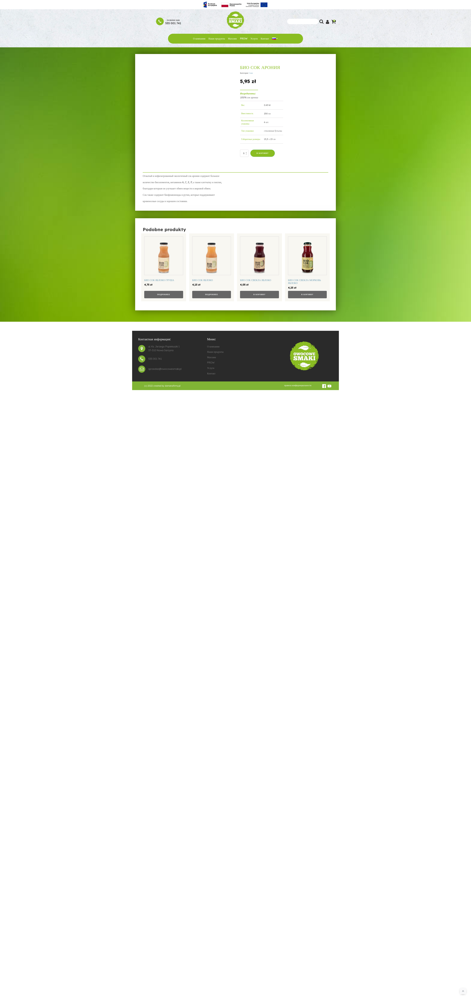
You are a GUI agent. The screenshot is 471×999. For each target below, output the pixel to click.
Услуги (254, 38)
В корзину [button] (259, 294)
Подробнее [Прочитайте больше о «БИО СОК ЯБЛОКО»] (211, 294)
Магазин (232, 38)
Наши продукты (216, 38)
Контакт (265, 38)
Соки (251, 73)
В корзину (263, 153)
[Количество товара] (244, 153)
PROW (243, 38)
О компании (199, 38)
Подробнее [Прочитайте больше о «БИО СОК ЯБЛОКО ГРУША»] (163, 294)
